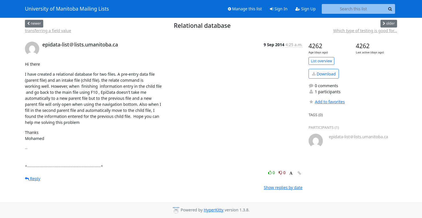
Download (324, 74)
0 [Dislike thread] (282, 172)
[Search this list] (353, 9)
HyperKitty (213, 210)
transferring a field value (48, 30)
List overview (321, 61)
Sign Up (305, 8)
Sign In (278, 8)
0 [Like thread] (272, 172)
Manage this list (245, 8)
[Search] (390, 9)
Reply (32, 178)
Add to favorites (327, 101)
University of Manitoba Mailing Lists (67, 8)
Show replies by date (283, 187)
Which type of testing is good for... (365, 30)
